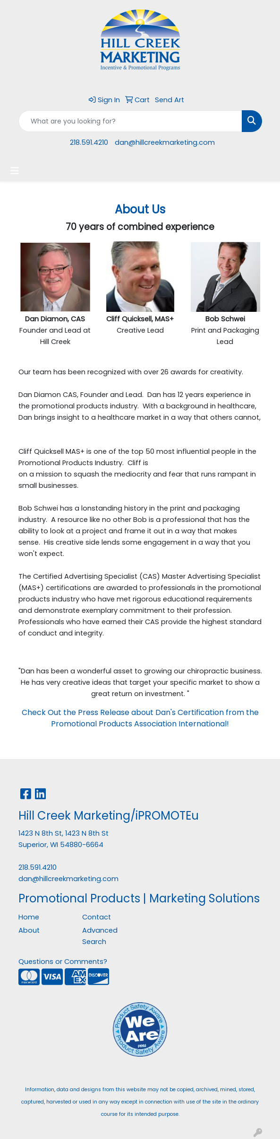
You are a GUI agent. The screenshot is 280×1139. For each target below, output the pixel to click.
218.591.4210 (89, 142)
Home (28, 917)
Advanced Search (100, 936)
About (29, 930)
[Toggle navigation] (15, 170)
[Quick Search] (130, 121)
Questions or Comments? (62, 961)
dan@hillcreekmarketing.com (165, 142)
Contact (96, 917)
